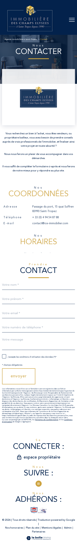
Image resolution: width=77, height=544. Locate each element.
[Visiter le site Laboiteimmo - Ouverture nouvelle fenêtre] (38, 539)
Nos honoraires (14, 528)
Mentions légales (51, 528)
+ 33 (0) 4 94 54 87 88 (45, 222)
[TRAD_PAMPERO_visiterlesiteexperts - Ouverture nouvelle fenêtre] (42, 510)
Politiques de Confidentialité (46, 420)
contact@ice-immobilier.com (50, 229)
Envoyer (19, 376)
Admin (68, 528)
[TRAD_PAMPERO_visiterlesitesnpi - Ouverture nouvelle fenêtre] (34, 510)
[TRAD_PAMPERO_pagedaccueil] (30, 33)
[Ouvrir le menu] (72, 20)
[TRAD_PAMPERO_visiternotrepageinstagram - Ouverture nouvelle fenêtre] (39, 484)
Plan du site (32, 528)
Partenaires (38, 532)
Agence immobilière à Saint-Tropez (21, 39)
